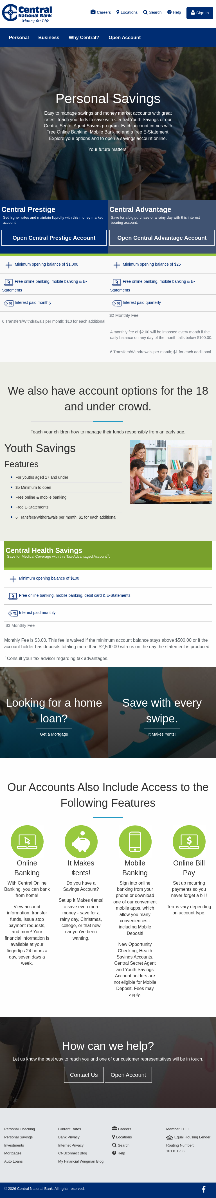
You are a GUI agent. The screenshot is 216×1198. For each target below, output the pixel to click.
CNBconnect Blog (72, 1153)
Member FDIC (177, 1129)
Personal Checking (19, 1129)
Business (48, 37)
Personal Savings (18, 1137)
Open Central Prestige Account (54, 238)
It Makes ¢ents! (162, 734)
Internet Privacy (71, 1145)
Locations (127, 12)
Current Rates (69, 1129)
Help (174, 12)
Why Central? (84, 37)
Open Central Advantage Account (161, 238)
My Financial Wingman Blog (81, 1161)
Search (152, 12)
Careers (101, 12)
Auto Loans (13, 1161)
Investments (14, 1145)
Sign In (200, 12)
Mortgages (12, 1153)
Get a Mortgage (54, 734)
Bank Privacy (69, 1137)
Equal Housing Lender (188, 1137)
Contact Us (84, 1075)
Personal (19, 37)
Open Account (125, 37)
